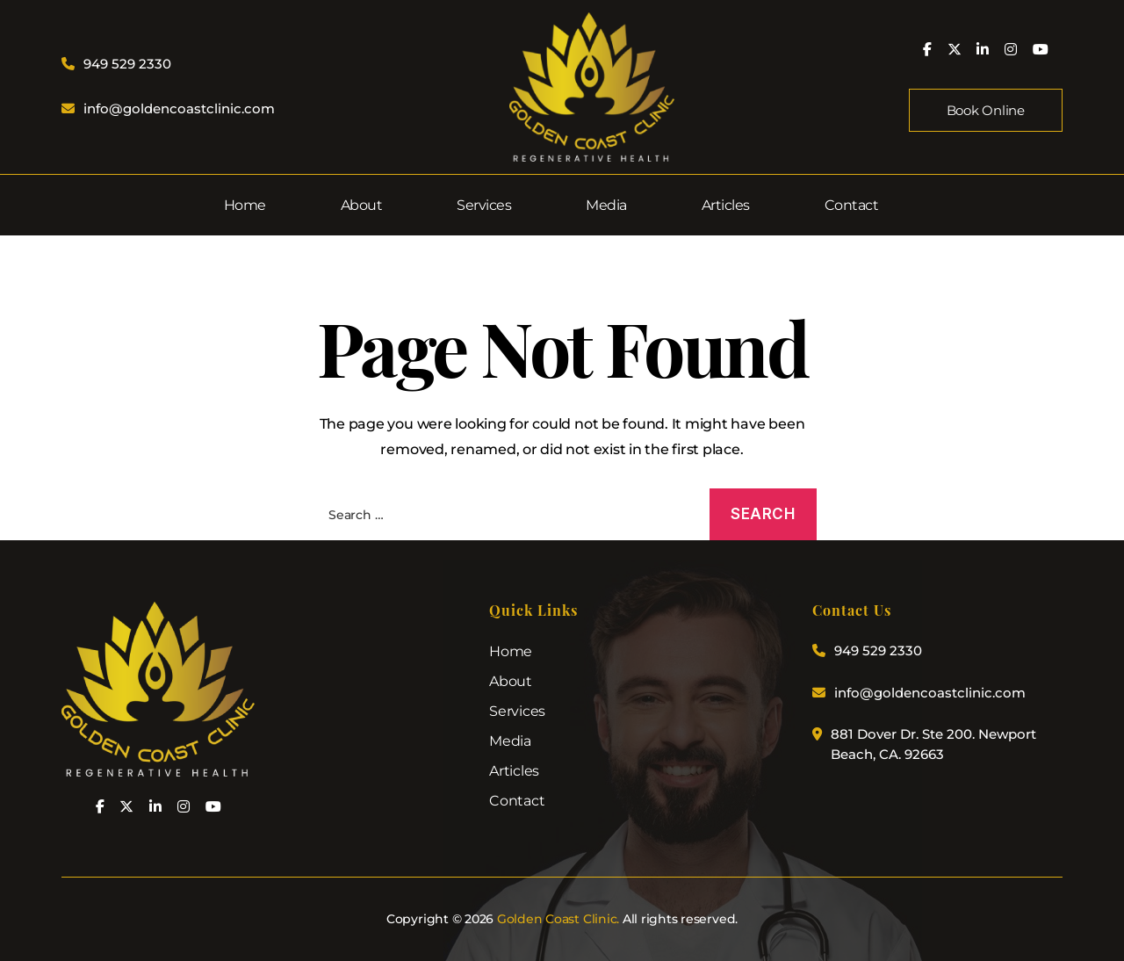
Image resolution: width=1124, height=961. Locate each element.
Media (606, 205)
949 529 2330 (127, 63)
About (362, 205)
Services (484, 205)
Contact (852, 205)
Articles (726, 205)
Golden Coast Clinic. (558, 919)
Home (245, 205)
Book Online (986, 110)
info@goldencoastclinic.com (179, 108)
